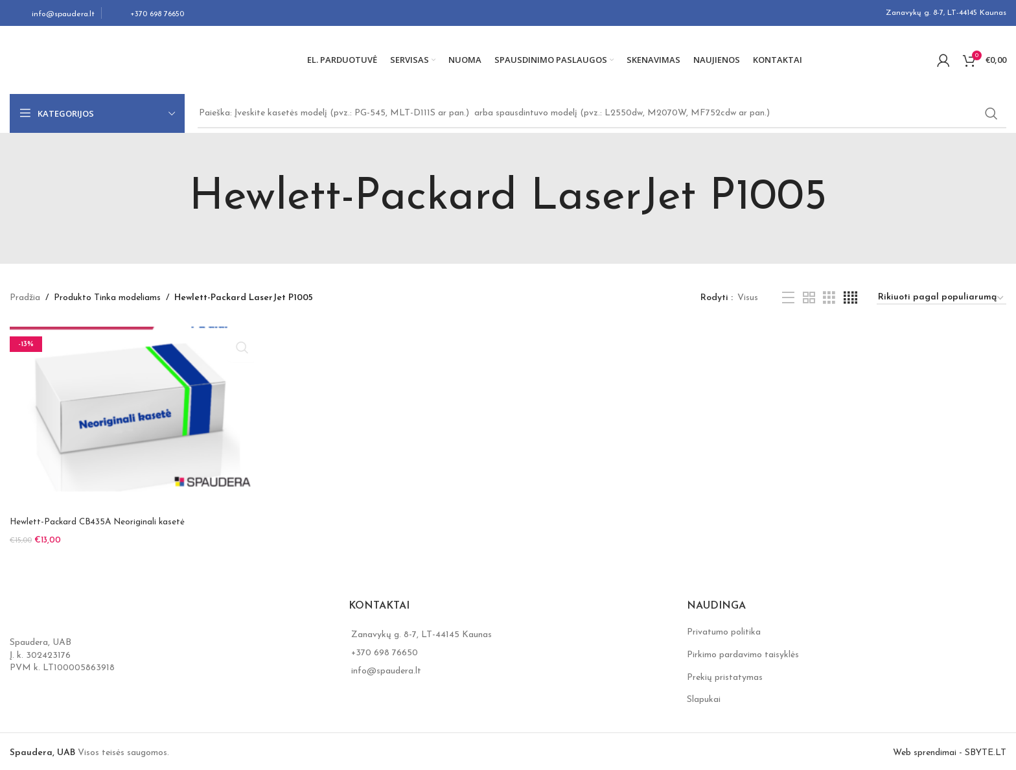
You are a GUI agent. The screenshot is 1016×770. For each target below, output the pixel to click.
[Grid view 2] (809, 298)
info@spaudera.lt (386, 668)
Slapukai (704, 696)
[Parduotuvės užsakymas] (941, 298)
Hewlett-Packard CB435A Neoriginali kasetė (101, 522)
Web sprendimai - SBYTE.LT (949, 749)
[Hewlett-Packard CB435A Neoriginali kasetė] (132, 418)
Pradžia (25, 298)
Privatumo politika (724, 629)
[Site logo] (91, 59)
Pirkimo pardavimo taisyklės (743, 651)
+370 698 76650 (384, 650)
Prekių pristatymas (725, 674)
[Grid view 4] (850, 298)
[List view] (788, 298)
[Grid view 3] (829, 298)
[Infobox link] (52, 13)
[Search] (602, 113)
